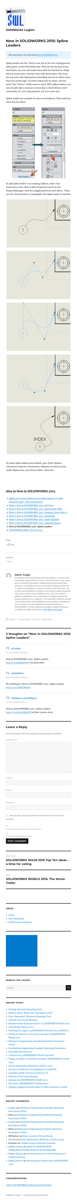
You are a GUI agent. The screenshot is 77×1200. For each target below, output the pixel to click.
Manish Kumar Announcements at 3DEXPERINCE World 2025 (39, 1023)
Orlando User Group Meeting (22, 1020)
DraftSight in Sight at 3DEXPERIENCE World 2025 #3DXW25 (38, 1030)
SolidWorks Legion (20, 30)
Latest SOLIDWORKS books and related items (28, 1185)
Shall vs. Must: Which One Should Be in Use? (30, 1013)
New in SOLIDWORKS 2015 (47, 55)
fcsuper (12, 619)
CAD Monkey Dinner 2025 (21, 1027)
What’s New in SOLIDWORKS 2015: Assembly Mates (35, 523)
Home (11, 915)
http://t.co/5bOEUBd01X (18, 687)
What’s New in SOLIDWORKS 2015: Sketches (31, 505)
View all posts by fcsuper (53, 610)
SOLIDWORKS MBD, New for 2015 (25, 530)
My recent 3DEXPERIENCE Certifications (28, 1083)
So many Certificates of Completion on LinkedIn (32, 1069)
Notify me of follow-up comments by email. (23, 829)
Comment (11, 740)
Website (10, 803)
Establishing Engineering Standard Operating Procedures (37, 1048)
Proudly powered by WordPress (35, 1195)
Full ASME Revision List (20, 1051)
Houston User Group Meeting (23, 1076)
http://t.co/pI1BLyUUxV (18, 662)
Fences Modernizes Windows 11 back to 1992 (30, 1066)
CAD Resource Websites (20, 922)
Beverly (12, 1139)
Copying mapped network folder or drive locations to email (37, 1087)
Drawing (35, 619)
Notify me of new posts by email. (19, 836)
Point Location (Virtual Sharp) (38, 1136)
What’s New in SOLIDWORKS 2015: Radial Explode (34, 519)
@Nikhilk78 (17, 673)
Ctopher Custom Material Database (38, 1143)
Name (9, 778)
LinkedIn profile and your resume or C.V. (28, 1073)
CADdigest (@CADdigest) (24, 698)
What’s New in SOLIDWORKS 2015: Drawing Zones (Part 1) (38, 512)
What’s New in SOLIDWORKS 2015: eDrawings (32, 516)
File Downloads (16, 918)
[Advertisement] (22, 951)
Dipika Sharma (15, 1146)
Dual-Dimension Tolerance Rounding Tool (29, 1016)
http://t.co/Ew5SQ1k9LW (18, 712)
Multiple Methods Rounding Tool (25, 1009)
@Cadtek (15, 648)
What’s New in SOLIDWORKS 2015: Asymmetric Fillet (35, 509)
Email (9, 790)
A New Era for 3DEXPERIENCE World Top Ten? (31, 1055)
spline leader (47, 619)
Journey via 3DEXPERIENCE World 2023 (28, 1080)
